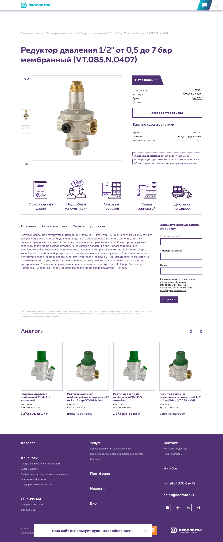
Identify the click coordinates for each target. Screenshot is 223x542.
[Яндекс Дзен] (177, 506)
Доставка (96, 458)
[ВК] (188, 506)
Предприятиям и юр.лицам (38, 484)
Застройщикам (30, 467)
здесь (147, 528)
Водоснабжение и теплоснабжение (112, 447)
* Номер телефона (171, 251)
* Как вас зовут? (169, 236)
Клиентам (29, 456)
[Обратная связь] (205, 5)
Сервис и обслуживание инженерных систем (118, 452)
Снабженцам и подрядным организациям (47, 473)
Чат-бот (171, 467)
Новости (97, 488)
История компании (33, 504)
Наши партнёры (174, 452)
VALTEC (197, 98)
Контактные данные (176, 447)
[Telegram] (198, 506)
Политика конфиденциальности (38, 532)
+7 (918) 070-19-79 (179, 482)
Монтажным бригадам (35, 478)
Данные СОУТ (29, 509)
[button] (26, 79)
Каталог (28, 441)
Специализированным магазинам (42, 462)
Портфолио (100, 473)
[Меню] (216, 5)
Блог (94, 503)
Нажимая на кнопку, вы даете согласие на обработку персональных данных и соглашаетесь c (177, 285)
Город (163, 265)
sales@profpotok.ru (180, 494)
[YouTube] (167, 506)
